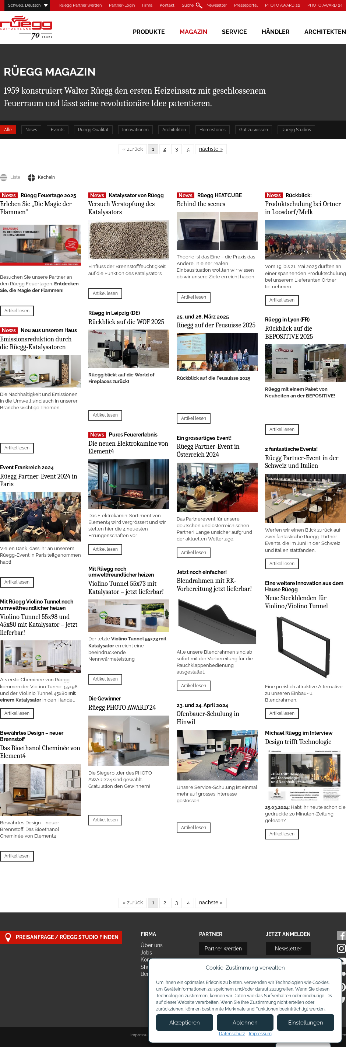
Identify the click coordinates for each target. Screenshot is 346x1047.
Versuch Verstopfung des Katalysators (121, 208)
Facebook (341, 935)
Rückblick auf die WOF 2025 (126, 322)
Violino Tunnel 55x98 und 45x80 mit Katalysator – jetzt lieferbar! (38, 625)
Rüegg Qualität (93, 129)
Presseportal (246, 5)
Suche (188, 5)
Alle (8, 129)
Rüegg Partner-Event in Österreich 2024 (208, 451)
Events (57, 129)
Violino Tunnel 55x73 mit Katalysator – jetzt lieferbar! (126, 588)
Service (234, 31)
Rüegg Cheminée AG (37, 27)
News (31, 129)
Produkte (149, 31)
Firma (147, 5)
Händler (276, 31)
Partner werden (223, 949)
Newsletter (216, 5)
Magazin (193, 31)
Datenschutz (232, 1033)
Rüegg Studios (296, 129)
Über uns (152, 945)
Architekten (325, 31)
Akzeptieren (184, 1022)
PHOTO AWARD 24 (324, 5)
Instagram (341, 948)
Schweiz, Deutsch (24, 5)
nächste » (211, 149)
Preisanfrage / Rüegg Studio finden (61, 937)
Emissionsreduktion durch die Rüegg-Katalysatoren (36, 343)
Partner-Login (122, 5)
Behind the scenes (201, 204)
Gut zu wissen (253, 129)
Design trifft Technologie (298, 742)
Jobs (146, 953)
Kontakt (167, 5)
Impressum (140, 1035)
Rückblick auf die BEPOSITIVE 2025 (289, 333)
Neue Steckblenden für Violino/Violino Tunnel (296, 602)
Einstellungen (305, 1022)
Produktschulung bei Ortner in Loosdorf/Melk (303, 208)
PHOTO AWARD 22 (282, 5)
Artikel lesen (16, 310)
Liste (10, 177)
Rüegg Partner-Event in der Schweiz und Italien (301, 462)
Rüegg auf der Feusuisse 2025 (216, 325)
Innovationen (135, 129)
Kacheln (41, 177)
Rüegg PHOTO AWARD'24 (122, 708)
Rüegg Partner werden (80, 5)
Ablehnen (245, 1022)
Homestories (213, 129)
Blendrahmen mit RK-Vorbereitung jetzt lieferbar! (214, 585)
